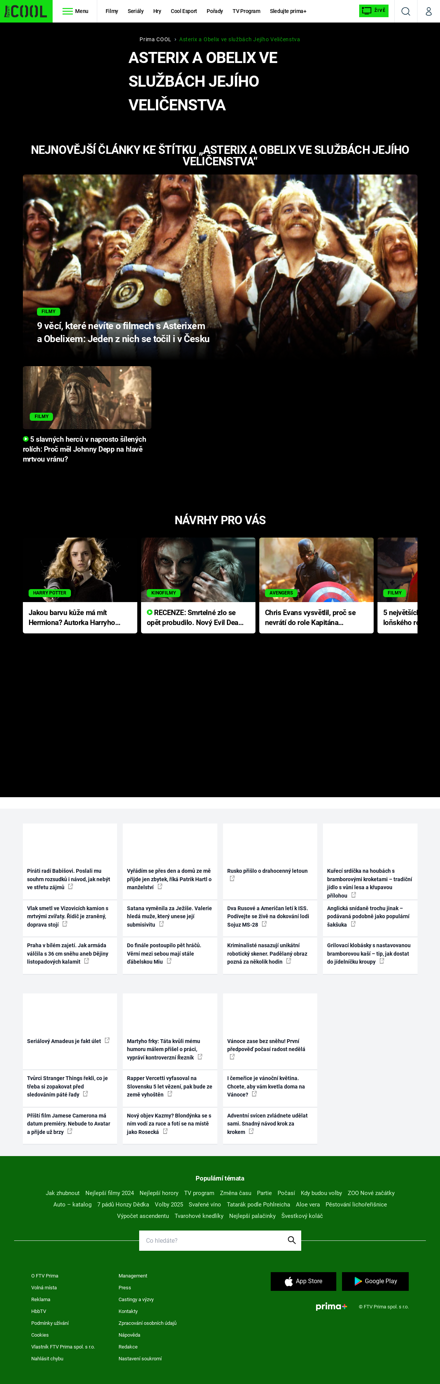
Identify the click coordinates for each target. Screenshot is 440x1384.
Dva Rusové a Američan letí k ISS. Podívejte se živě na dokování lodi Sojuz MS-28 (268, 916)
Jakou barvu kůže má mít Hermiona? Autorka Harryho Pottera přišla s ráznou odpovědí (72, 618)
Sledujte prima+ (288, 11)
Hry (157, 11)
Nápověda (129, 1335)
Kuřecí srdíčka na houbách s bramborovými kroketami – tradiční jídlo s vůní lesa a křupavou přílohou (369, 883)
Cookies (40, 1335)
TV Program (246, 11)
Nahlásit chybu (47, 1358)
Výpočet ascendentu (143, 1216)
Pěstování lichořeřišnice (356, 1204)
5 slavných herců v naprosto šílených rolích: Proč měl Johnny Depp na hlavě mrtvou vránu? (84, 449)
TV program (199, 1193)
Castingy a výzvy (136, 1299)
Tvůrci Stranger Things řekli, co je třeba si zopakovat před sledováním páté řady (67, 1086)
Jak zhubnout (63, 1193)
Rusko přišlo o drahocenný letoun (267, 874)
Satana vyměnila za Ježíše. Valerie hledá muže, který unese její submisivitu (169, 916)
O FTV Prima (44, 1276)
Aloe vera (308, 1204)
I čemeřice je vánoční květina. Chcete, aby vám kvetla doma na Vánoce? (266, 1086)
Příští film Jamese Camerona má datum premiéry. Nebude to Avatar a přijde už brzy (68, 1124)
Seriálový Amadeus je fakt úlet (68, 1040)
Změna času (235, 1193)
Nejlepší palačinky (252, 1216)
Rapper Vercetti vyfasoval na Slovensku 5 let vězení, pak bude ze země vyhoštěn (169, 1086)
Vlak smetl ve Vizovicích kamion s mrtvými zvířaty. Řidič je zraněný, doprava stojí (67, 916)
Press (125, 1287)
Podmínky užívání (50, 1323)
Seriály (136, 11)
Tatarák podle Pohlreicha (258, 1204)
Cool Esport (184, 11)
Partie (264, 1193)
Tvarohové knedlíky (199, 1216)
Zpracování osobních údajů (148, 1323)
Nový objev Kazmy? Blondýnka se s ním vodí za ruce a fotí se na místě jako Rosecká (169, 1124)
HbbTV (38, 1311)
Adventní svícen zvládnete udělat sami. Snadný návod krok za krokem (267, 1124)
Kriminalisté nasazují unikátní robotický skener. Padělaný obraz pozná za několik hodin (267, 953)
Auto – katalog (72, 1204)
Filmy (112, 11)
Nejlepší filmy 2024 (109, 1193)
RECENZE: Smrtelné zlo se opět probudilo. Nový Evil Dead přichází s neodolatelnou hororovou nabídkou (194, 618)
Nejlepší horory (159, 1193)
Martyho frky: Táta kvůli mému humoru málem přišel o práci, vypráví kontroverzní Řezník (164, 1049)
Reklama (40, 1299)
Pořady (215, 11)
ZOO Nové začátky (371, 1193)
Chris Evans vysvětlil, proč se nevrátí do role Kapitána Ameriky (310, 618)
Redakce (128, 1347)
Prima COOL (156, 39)
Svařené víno (205, 1204)
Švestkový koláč (302, 1216)
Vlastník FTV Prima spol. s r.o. (63, 1347)
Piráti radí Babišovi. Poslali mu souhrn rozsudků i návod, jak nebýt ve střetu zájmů (68, 879)
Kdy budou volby (321, 1193)
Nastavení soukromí (140, 1358)
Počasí (286, 1193)
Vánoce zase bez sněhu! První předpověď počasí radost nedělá (266, 1048)
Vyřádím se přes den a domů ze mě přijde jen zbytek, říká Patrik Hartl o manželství (169, 879)
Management (133, 1276)
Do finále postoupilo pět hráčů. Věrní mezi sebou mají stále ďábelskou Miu (164, 953)
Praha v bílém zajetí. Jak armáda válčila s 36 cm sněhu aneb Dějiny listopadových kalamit (67, 953)
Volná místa (44, 1287)
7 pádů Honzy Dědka (123, 1204)
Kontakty (128, 1311)
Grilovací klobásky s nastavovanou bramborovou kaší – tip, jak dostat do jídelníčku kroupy (369, 953)
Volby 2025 (169, 1204)
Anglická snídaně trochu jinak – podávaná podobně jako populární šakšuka (368, 916)
